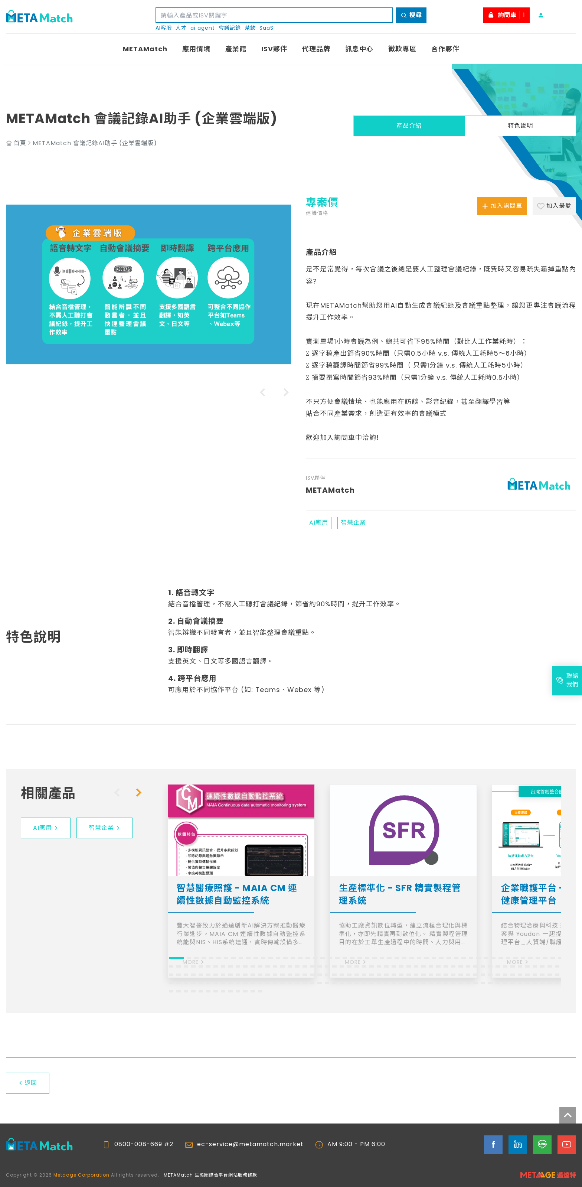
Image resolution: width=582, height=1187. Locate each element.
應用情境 (196, 48)
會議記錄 (230, 28)
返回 (27, 1083)
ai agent (202, 28)
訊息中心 (359, 48)
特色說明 (520, 125)
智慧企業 (104, 828)
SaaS (266, 28)
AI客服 (164, 28)
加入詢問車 (501, 206)
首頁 (20, 143)
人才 (181, 28)
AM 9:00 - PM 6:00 (356, 1144)
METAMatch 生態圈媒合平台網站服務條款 (210, 1175)
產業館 (235, 48)
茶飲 (250, 28)
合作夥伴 (445, 48)
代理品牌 (316, 48)
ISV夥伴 (274, 48)
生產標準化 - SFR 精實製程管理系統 (400, 894)
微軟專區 (402, 48)
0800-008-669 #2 (143, 1144)
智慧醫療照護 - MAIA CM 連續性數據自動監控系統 (237, 894)
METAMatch (145, 48)
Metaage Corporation (81, 1175)
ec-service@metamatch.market (250, 1144)
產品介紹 (409, 125)
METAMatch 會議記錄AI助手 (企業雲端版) (95, 143)
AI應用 (45, 828)
